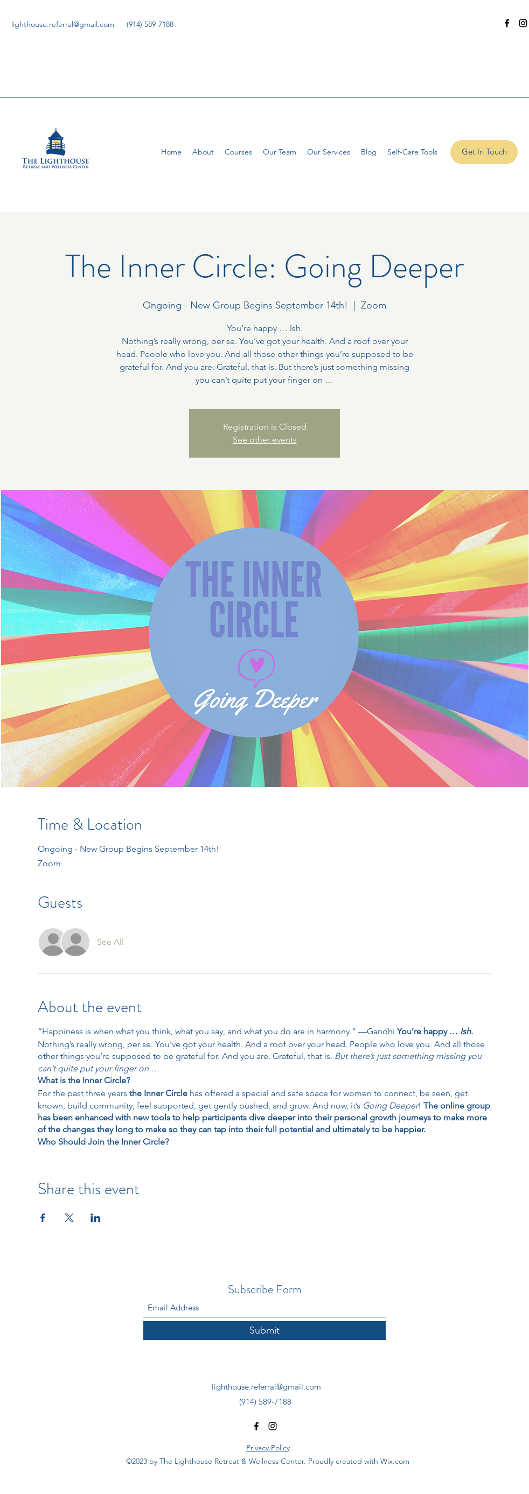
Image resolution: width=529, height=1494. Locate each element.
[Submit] (264, 1330)
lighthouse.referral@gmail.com (62, 24)
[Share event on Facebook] (43, 1218)
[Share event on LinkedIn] (96, 1218)
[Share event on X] (69, 1218)
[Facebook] (507, 23)
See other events (265, 439)
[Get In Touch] (484, 152)
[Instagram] (523, 23)
